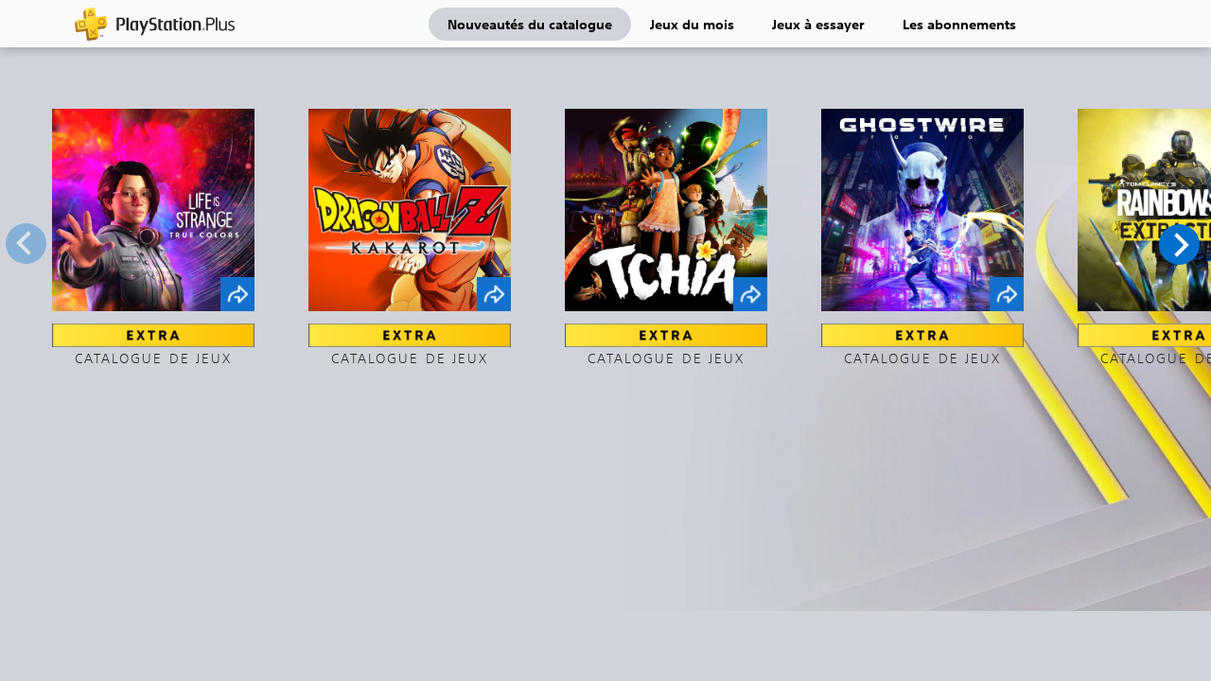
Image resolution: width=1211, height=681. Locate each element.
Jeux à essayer (818, 23)
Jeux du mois (692, 23)
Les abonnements (959, 23)
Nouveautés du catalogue (530, 23)
